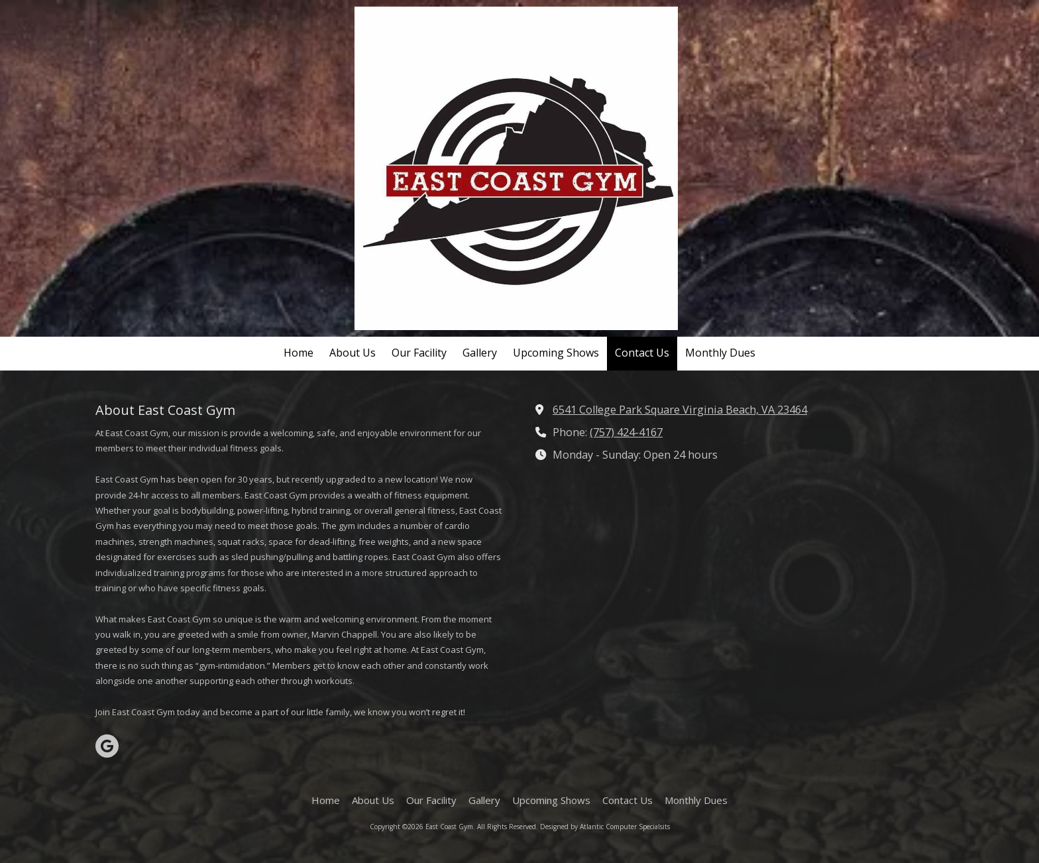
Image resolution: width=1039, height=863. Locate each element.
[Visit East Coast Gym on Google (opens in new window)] (107, 746)
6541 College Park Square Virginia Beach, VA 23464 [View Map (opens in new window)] (680, 409)
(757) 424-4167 (626, 432)
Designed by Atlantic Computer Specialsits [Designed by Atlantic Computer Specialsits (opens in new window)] (605, 826)
